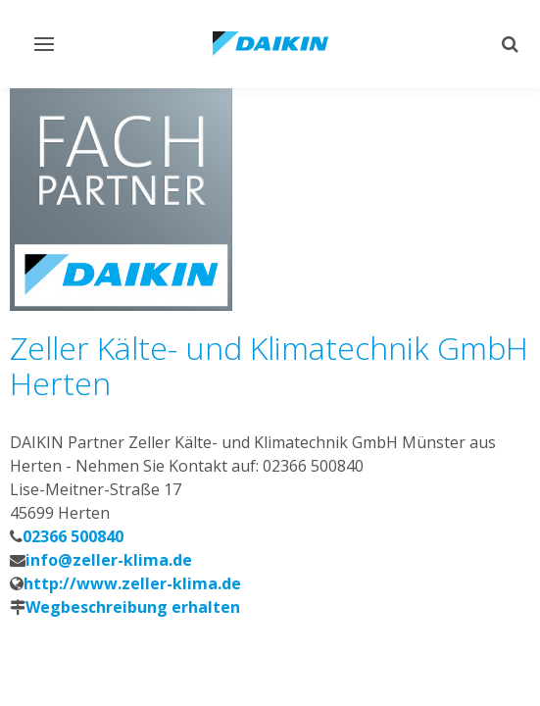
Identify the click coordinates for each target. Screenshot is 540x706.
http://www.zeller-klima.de (132, 583)
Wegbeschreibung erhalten (132, 607)
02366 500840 (73, 536)
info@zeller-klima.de (108, 560)
